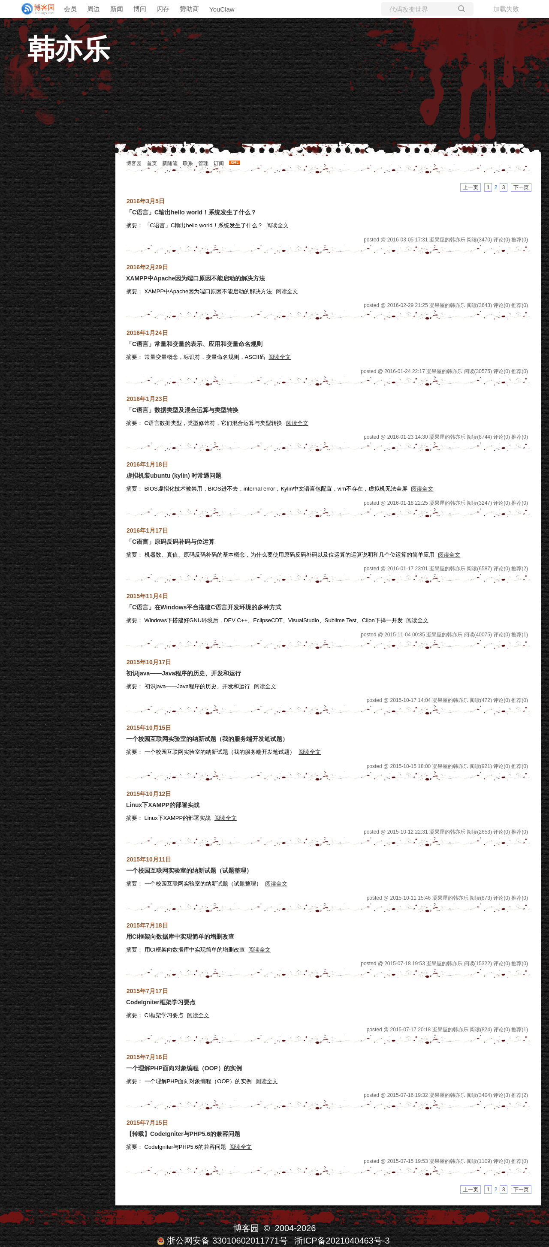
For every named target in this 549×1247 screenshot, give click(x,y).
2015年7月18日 (147, 925)
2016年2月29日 (147, 267)
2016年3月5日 (146, 201)
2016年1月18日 (147, 464)
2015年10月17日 (149, 662)
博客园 (134, 163)
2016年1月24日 (147, 332)
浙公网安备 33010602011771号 (222, 1240)
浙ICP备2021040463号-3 (341, 1240)
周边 (93, 8)
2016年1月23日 (147, 398)
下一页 (521, 187)
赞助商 (189, 8)
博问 (139, 8)
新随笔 (170, 163)
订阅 (219, 163)
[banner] (34, 9)
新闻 (116, 8)
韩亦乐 (68, 49)
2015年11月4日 (147, 596)
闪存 (163, 8)
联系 (188, 163)
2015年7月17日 (147, 991)
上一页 (470, 187)
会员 (70, 8)
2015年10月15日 (149, 727)
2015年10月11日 (149, 859)
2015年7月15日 (147, 1122)
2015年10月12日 (149, 793)
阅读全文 (277, 225)
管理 (203, 163)
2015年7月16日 (147, 1057)
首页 (152, 163)
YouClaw (222, 9)
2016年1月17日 (147, 530)
